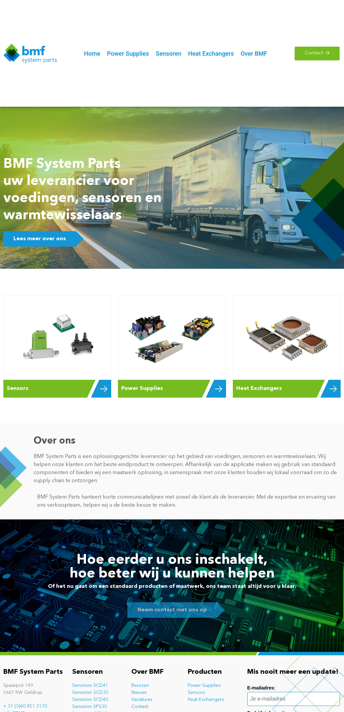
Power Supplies (204, 685)
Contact (139, 706)
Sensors (196, 692)
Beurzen (140, 685)
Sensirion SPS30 (89, 706)
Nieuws (139, 692)
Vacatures (142, 699)
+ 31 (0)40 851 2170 (25, 706)
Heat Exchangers (206, 699)
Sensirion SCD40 (90, 699)
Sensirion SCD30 (90, 692)
